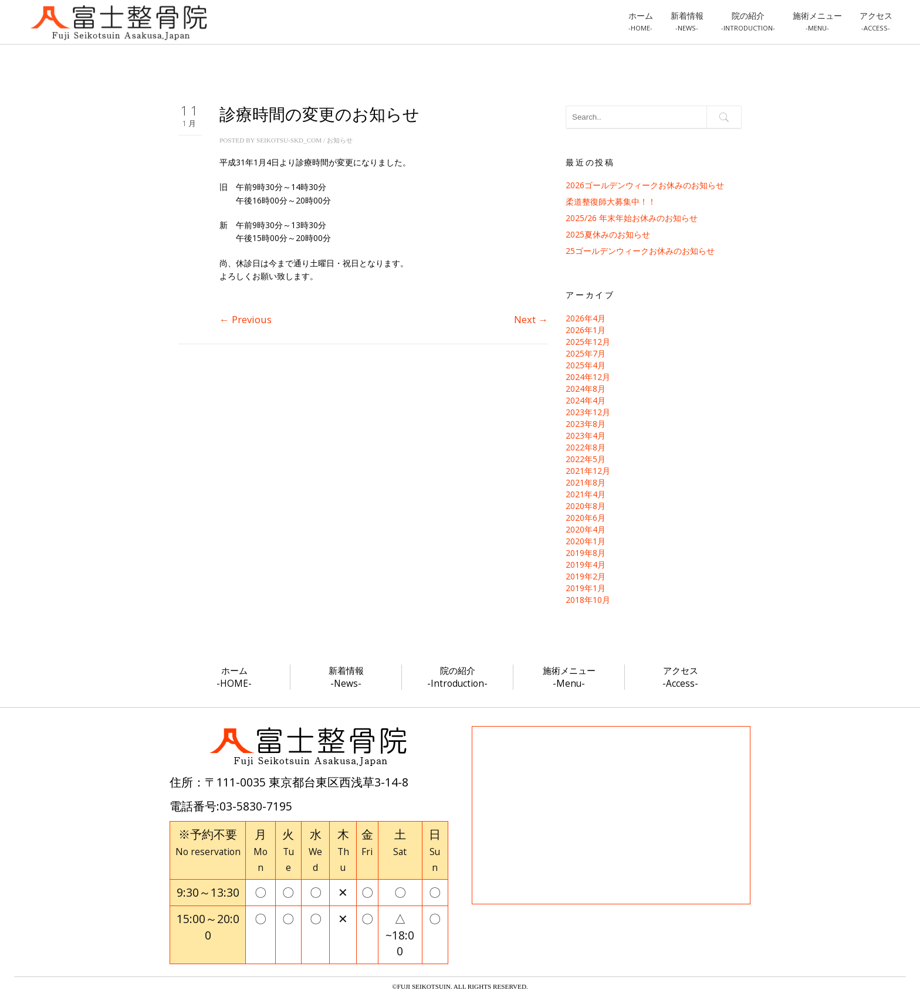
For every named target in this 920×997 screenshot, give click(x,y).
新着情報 (687, 21)
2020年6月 (586, 517)
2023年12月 (588, 412)
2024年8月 (586, 388)
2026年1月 (586, 329)
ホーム (640, 21)
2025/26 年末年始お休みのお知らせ (632, 217)
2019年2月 (586, 576)
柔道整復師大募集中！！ (611, 201)
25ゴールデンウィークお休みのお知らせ (640, 250)
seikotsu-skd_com (289, 140)
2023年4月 (586, 435)
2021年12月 (588, 470)
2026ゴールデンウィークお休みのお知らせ (645, 185)
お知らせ (340, 140)
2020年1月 (586, 541)
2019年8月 (586, 552)
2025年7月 (586, 353)
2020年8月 (586, 505)
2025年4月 (586, 365)
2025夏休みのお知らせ (608, 234)
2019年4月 (586, 564)
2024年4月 (586, 400)
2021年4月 (586, 494)
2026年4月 (586, 318)
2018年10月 (588, 599)
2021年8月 (586, 482)
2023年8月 (586, 423)
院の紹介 (748, 21)
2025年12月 (588, 341)
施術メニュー (817, 21)
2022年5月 (586, 458)
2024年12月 (588, 376)
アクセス (876, 21)
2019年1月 (586, 588)
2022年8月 (586, 447)
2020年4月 (586, 529)
